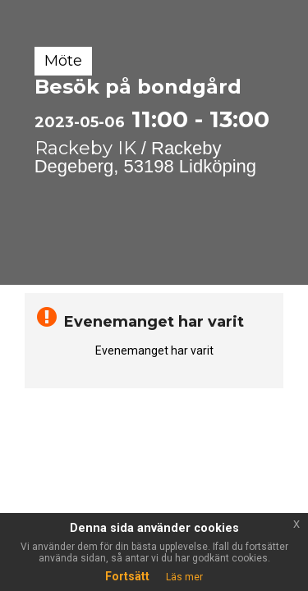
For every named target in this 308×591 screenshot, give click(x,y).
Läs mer (184, 577)
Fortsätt (127, 576)
